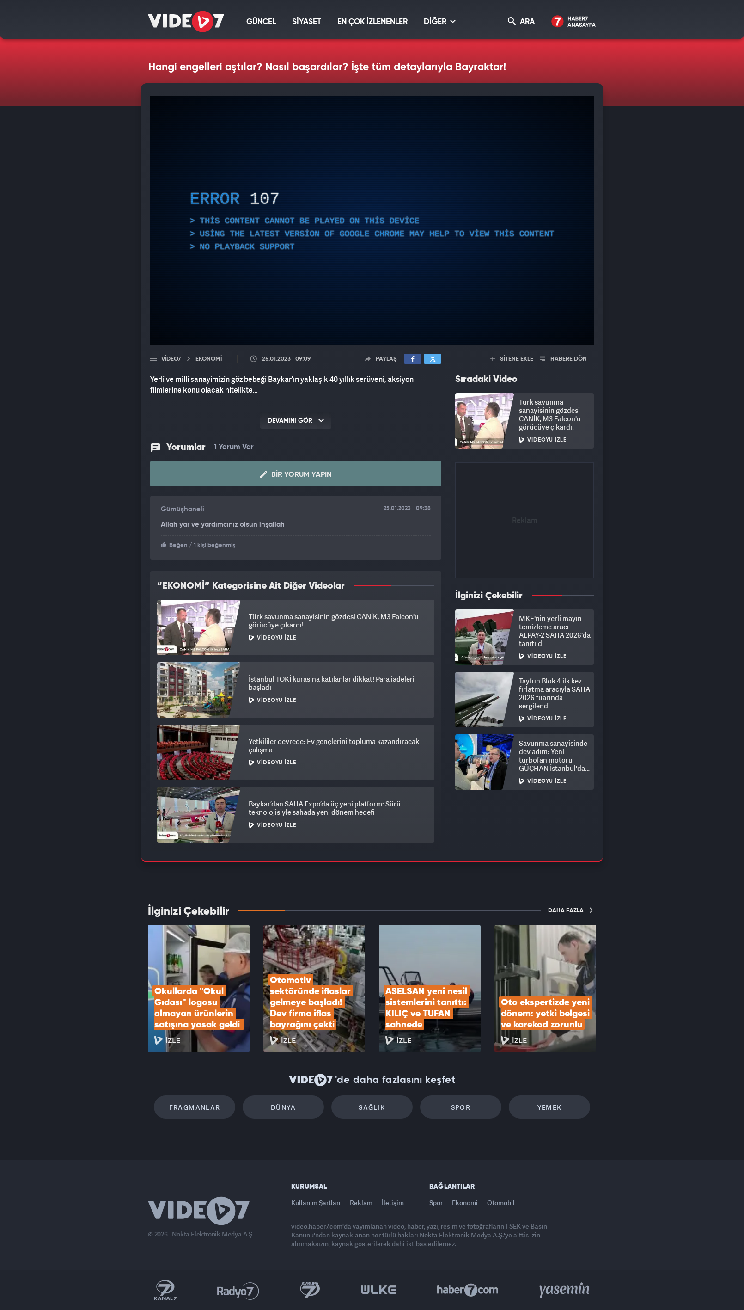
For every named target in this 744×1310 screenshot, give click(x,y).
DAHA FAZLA (570, 910)
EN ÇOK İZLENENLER (372, 22)
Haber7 (468, 1290)
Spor (461, 1107)
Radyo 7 (238, 1290)
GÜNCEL (261, 22)
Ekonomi (465, 1202)
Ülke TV (378, 1290)
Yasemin (565, 1290)
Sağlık (372, 1107)
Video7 (171, 359)
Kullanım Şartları (316, 1202)
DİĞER (440, 21)
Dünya (283, 1107)
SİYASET (306, 22)
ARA (521, 21)
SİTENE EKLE (511, 359)
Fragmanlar (194, 1107)
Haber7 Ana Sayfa (573, 22)
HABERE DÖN (563, 359)
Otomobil (501, 1202)
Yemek (549, 1107)
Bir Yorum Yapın (296, 474)
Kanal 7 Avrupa (310, 1290)
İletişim (393, 1202)
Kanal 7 (165, 1290)
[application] (372, 220)
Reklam (361, 1202)
